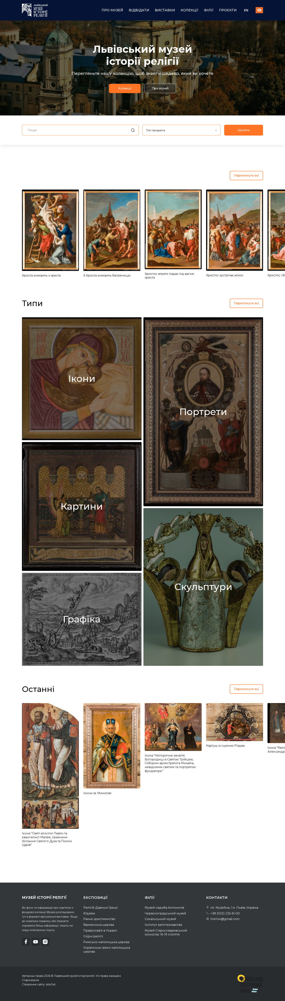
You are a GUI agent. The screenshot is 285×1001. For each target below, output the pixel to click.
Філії (208, 10)
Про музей (112, 10)
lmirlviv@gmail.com (222, 919)
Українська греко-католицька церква (106, 949)
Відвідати (139, 10)
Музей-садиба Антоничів (164, 907)
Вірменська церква (98, 925)
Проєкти (228, 10)
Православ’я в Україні (100, 930)
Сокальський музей (160, 919)
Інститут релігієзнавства (163, 925)
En (246, 10)
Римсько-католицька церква (106, 942)
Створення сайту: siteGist (39, 984)
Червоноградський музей (165, 913)
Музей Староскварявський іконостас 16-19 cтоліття (166, 932)
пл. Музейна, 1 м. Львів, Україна (232, 907)
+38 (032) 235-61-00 (223, 913)
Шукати (244, 144)
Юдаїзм (89, 913)
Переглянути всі (246, 175)
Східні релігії (93, 936)
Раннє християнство (99, 919)
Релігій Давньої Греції (100, 907)
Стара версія (30, 980)
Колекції (189, 10)
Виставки (165, 10)
